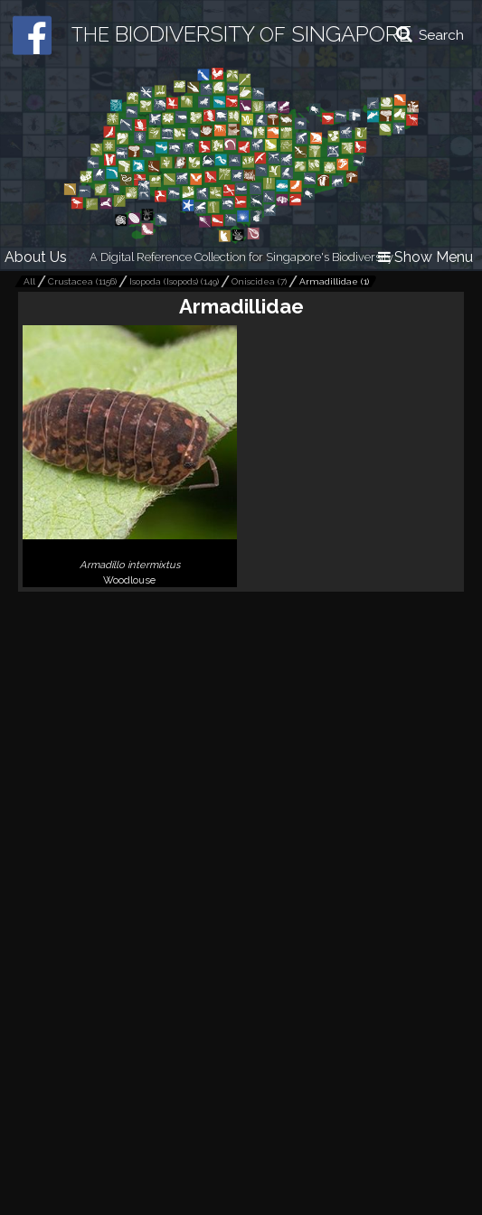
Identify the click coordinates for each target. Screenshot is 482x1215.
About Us (36, 257)
